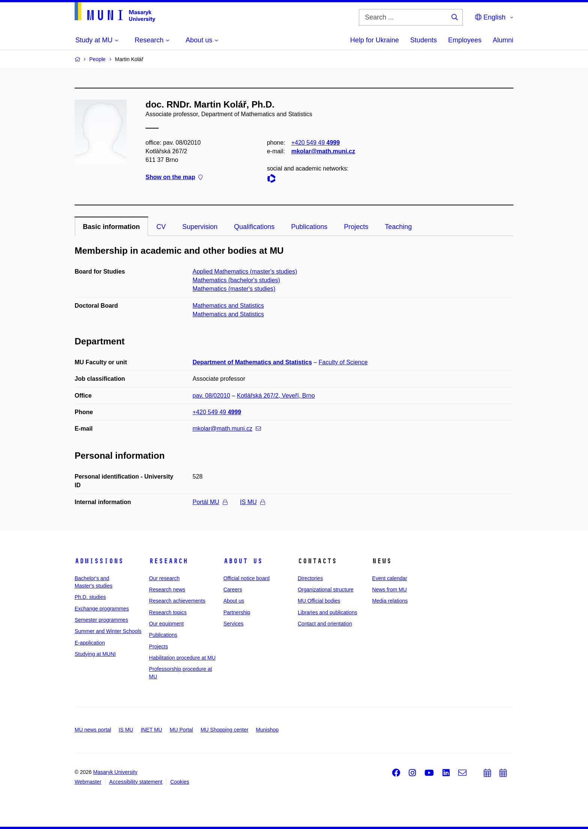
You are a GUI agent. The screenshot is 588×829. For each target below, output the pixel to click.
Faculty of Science (343, 362)
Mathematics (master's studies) (234, 289)
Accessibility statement (135, 782)
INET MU (151, 730)
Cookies (179, 782)
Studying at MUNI (95, 654)
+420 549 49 (315, 142)
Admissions (99, 561)
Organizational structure (326, 590)
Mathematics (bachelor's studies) (236, 280)
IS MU (252, 502)
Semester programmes (101, 620)
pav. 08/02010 (211, 395)
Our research (164, 578)
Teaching (398, 226)
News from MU (389, 590)
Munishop (267, 730)
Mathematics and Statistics (228, 305)
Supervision (200, 226)
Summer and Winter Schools (108, 631)
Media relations (390, 601)
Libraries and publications (327, 612)
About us (243, 561)
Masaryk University (115, 772)
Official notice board (247, 578)
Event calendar (389, 578)
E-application (90, 643)
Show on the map (174, 177)
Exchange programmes (102, 609)
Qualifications (254, 226)
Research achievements (177, 601)
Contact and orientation (325, 624)
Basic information (111, 226)
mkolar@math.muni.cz (323, 151)
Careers (233, 590)
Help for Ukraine (374, 40)
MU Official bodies (319, 601)
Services (234, 624)
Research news (167, 590)
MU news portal (93, 730)
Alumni (503, 40)
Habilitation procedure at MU (182, 658)
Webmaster (88, 782)
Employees (465, 40)
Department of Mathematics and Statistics (252, 362)
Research (168, 561)
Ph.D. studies (90, 597)
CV (161, 226)
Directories (310, 578)
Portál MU (210, 502)
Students (423, 40)
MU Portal (181, 730)
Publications (309, 226)
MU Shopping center (225, 730)
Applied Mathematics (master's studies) (245, 271)
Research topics (167, 612)
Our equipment (166, 624)
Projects (356, 226)
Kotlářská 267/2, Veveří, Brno (276, 395)
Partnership (237, 612)
